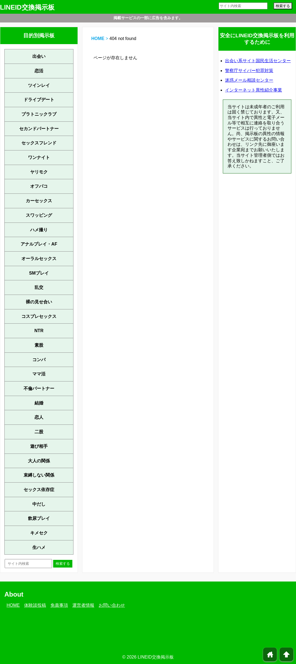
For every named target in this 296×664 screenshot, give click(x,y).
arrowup (286, 654)
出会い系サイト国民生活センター (258, 60)
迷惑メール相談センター (249, 80)
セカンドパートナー (39, 128)
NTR (39, 330)
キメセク (39, 533)
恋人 (39, 417)
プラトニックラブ (38, 114)
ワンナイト (39, 157)
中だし (38, 504)
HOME (97, 38)
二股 (39, 431)
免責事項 (59, 605)
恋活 (39, 71)
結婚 (39, 403)
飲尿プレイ (39, 518)
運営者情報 (83, 605)
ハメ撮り (39, 229)
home (270, 654)
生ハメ (38, 547)
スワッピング (39, 215)
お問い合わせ (112, 605)
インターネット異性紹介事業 (253, 90)
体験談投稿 (35, 605)
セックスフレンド (38, 143)
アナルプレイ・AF (39, 244)
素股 (39, 345)
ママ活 (38, 374)
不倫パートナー (39, 388)
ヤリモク (39, 172)
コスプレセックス (38, 316)
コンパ (38, 359)
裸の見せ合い (39, 302)
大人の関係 (39, 460)
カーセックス (39, 200)
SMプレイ (39, 273)
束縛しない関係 (39, 475)
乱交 (39, 287)
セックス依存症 (39, 489)
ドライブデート (39, 99)
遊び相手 (39, 446)
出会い (38, 56)
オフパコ (39, 186)
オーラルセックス (38, 258)
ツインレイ (39, 85)
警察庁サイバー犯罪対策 (249, 70)
